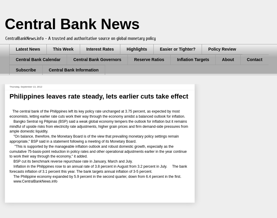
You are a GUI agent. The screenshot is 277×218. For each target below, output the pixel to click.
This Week (63, 49)
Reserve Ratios (149, 59)
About (228, 59)
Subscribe (26, 70)
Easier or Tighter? (178, 49)
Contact (254, 59)
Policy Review (222, 49)
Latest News (28, 49)
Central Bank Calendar (38, 59)
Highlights (137, 49)
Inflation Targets (193, 59)
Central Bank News (72, 24)
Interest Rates (100, 49)
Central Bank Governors (97, 59)
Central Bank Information (74, 70)
